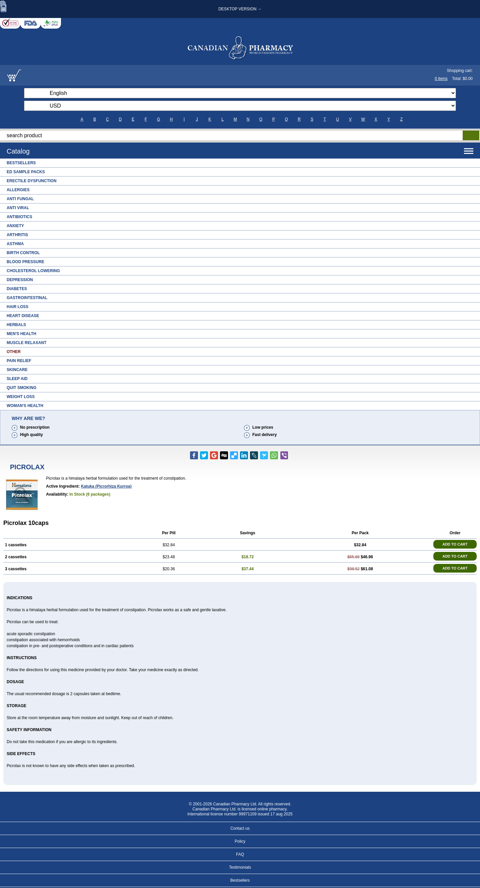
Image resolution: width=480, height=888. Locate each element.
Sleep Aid (17, 378)
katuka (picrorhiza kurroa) (106, 486)
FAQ (240, 854)
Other (14, 351)
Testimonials (240, 867)
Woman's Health (25, 405)
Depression (20, 279)
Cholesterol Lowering (33, 270)
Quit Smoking (21, 387)
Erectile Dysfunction (31, 181)
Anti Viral (18, 208)
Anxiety (15, 225)
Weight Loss (21, 396)
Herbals (16, 324)
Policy (240, 841)
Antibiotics (19, 217)
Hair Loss (17, 306)
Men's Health (21, 333)
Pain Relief (19, 360)
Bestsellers (21, 163)
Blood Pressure (25, 261)
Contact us (239, 828)
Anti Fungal (20, 199)
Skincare (17, 369)
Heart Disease (23, 315)
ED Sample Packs (26, 172)
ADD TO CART (455, 544)
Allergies (18, 190)
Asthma (15, 243)
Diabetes (17, 288)
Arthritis (17, 234)
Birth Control (23, 252)
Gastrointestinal (27, 297)
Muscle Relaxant (26, 342)
